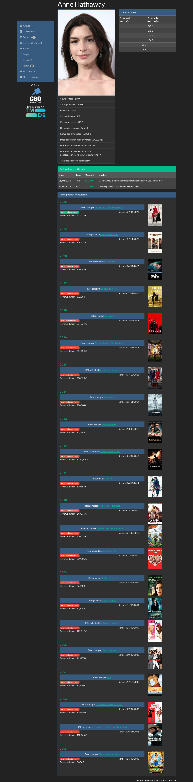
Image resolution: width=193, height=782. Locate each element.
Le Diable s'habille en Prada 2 (109, 207)
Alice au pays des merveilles (110, 528)
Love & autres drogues (109, 505)
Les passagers (109, 600)
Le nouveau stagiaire (109, 370)
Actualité (26, 60)
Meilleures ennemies (109, 623)
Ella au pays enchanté (109, 754)
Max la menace (109, 650)
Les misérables (109, 424)
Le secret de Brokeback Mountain (110, 727)
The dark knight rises (110, 451)
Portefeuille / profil (31, 42)
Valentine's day (110, 550)
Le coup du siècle (109, 288)
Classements (27, 31)
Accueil (25, 25)
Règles (25, 54)
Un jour (109, 478)
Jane (109, 677)
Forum (27, 65)
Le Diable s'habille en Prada (109, 704)
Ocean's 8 (109, 315)
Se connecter (28, 71)
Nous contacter (29, 77)
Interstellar (109, 397)
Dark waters (109, 261)
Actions (25, 48)
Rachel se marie (109, 578)
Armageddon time (109, 234)
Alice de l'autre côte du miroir (109, 343)
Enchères (28, 37)
